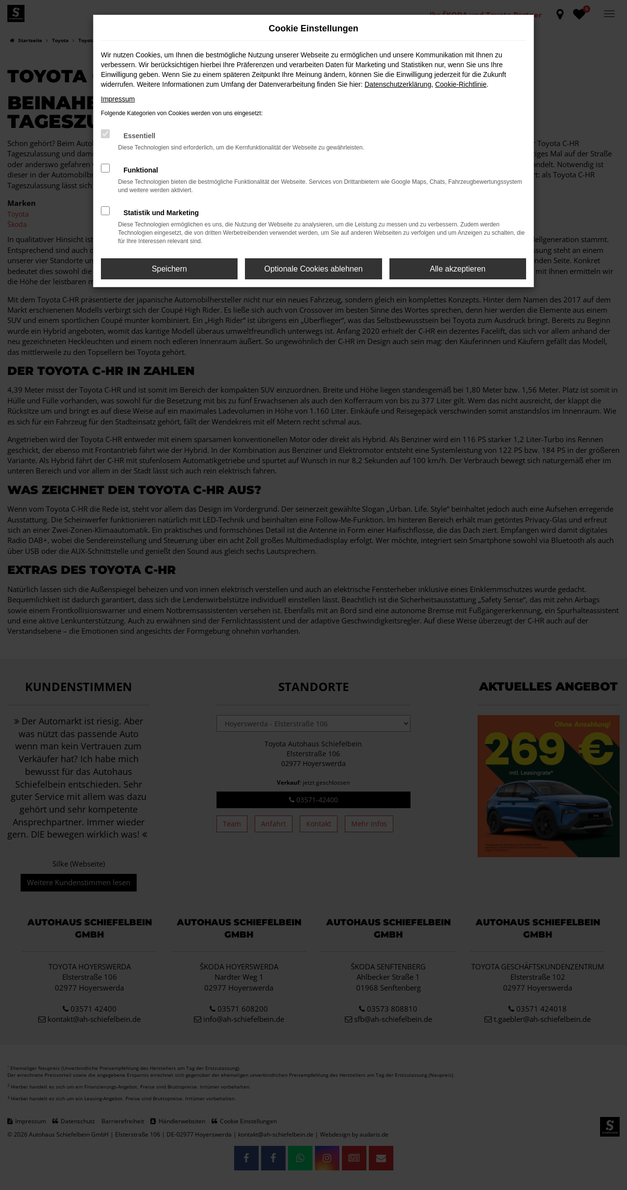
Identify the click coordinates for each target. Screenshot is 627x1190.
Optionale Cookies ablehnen (313, 269)
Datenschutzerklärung (397, 84)
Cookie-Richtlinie (460, 84)
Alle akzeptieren (457, 269)
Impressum (118, 99)
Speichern (169, 269)
